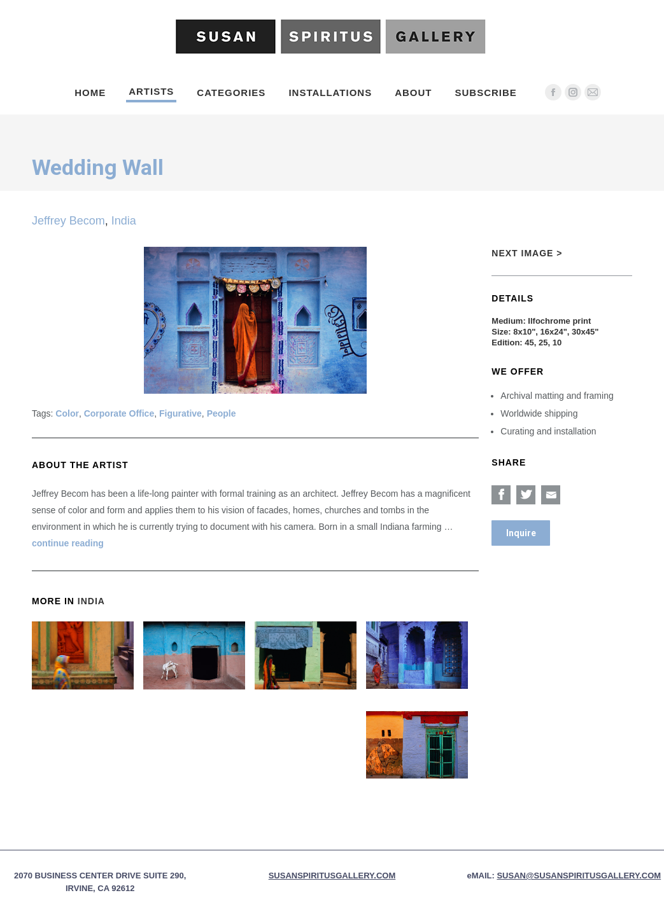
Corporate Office (119, 413)
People (221, 413)
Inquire (521, 533)
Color (67, 413)
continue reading (68, 543)
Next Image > (526, 253)
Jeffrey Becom (68, 220)
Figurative (180, 413)
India (123, 220)
